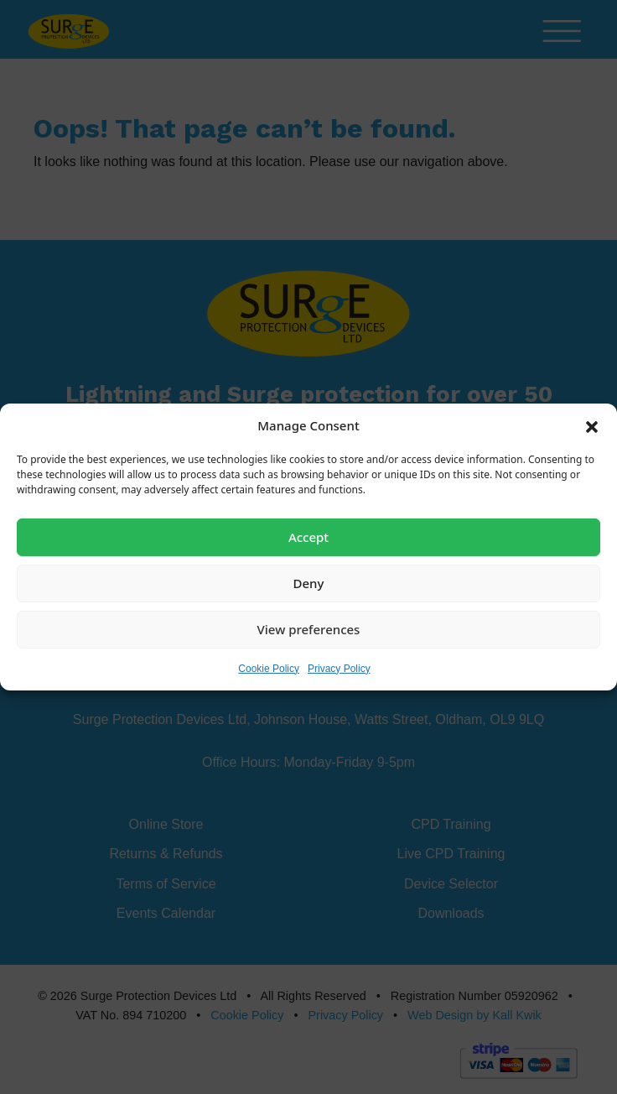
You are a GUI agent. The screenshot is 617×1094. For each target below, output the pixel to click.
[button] (591, 425)
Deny (308, 583)
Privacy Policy (339, 668)
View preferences (308, 629)
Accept (308, 537)
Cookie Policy (268, 668)
